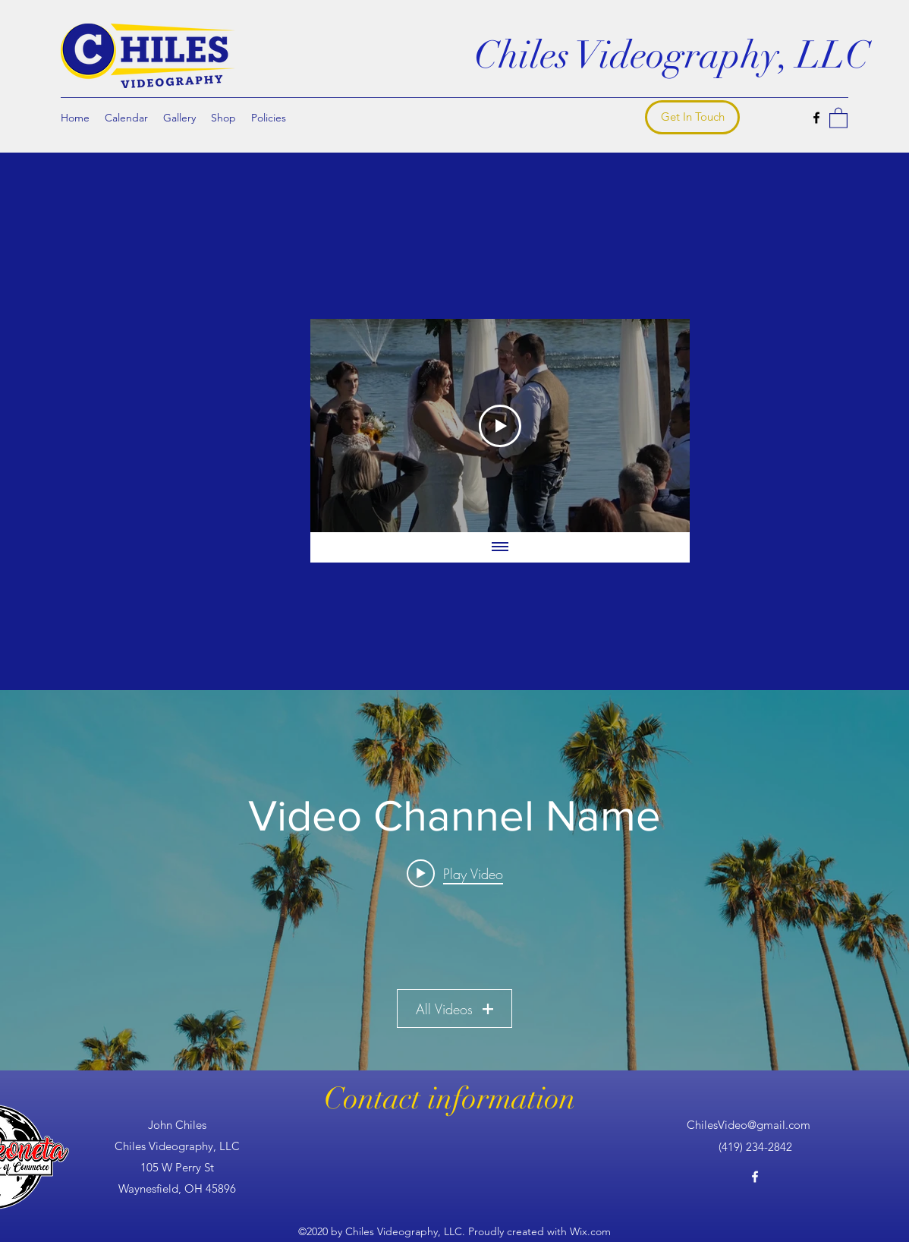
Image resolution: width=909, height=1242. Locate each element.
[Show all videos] (500, 547)
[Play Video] (500, 425)
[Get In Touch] (692, 117)
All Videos (454, 1008)
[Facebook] (816, 117)
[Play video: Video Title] (455, 873)
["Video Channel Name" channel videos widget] (454, 880)
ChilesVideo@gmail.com (748, 1124)
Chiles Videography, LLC (672, 55)
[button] (838, 117)
